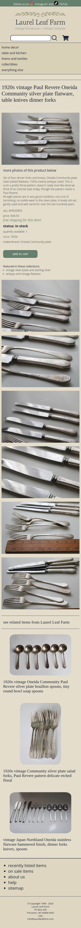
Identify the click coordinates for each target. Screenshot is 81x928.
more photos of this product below (29, 170)
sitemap (15, 888)
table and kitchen (14, 53)
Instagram (41, 4)
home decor (10, 47)
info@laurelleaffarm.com (40, 918)
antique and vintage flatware (23, 274)
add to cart (20, 254)
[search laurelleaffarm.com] (55, 38)
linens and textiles (14, 59)
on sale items (20, 871)
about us (16, 877)
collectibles (9, 64)
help (12, 882)
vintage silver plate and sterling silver (28, 270)
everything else (12, 70)
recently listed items (27, 865)
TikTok (63, 4)
